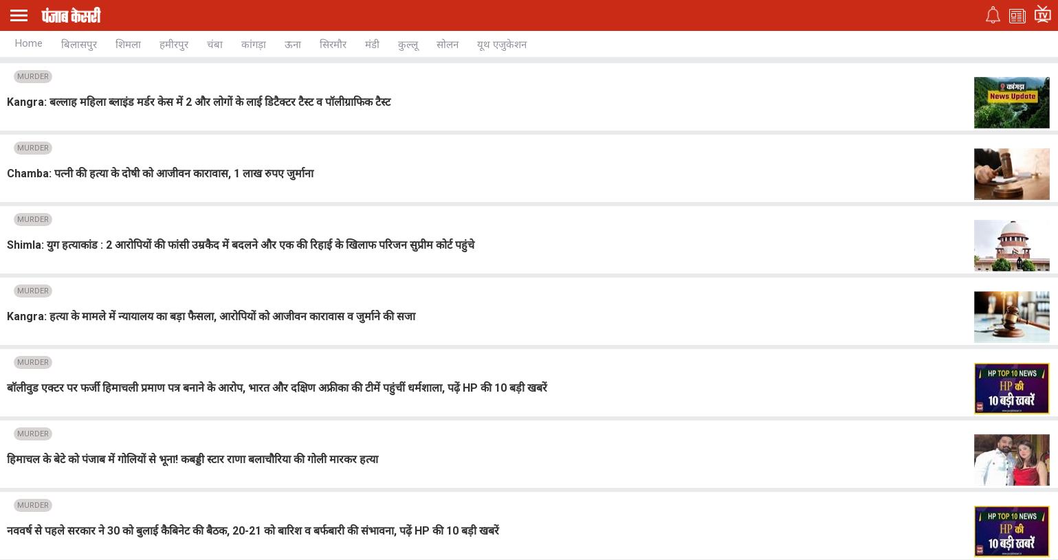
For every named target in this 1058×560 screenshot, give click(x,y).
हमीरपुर (173, 44)
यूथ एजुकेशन (502, 44)
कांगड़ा (253, 44)
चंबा (215, 44)
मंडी (372, 44)
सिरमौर (333, 44)
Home (29, 43)
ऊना (293, 44)
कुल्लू (408, 44)
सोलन (448, 44)
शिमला (128, 44)
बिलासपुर (79, 44)
